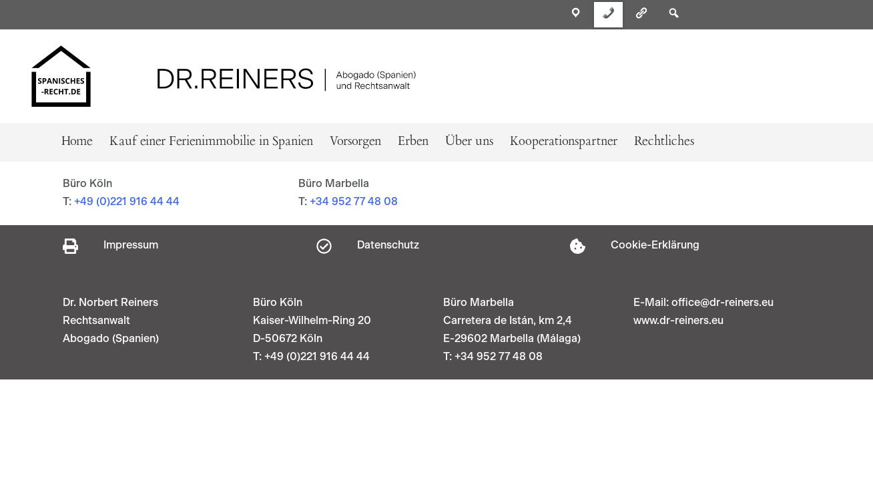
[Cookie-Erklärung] (577, 246)
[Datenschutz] (324, 246)
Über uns (469, 142)
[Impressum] (70, 246)
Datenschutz (388, 245)
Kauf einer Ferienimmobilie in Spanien (211, 142)
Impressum (130, 245)
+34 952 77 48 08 (354, 201)
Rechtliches (664, 142)
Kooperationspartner (563, 142)
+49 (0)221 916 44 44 (127, 201)
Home (77, 142)
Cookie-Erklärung (655, 245)
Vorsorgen (355, 142)
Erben (413, 142)
